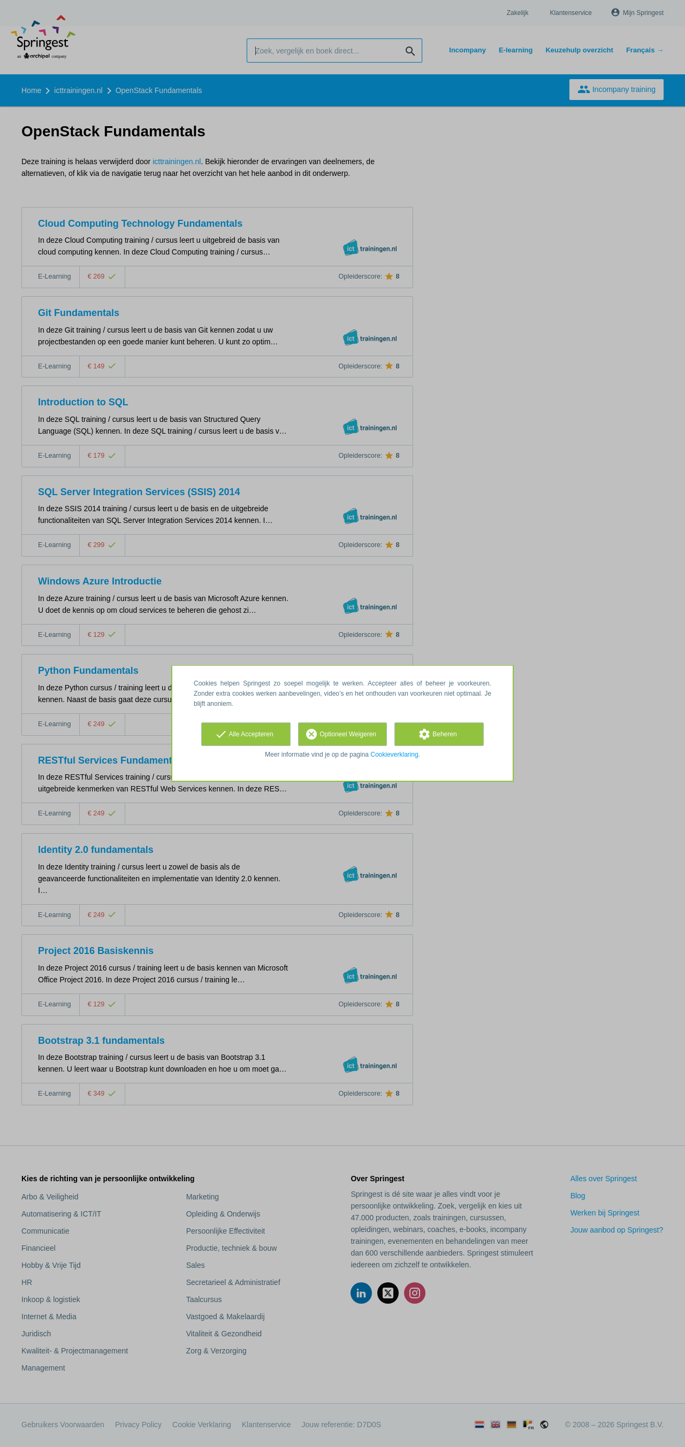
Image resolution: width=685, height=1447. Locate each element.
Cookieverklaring (394, 754)
